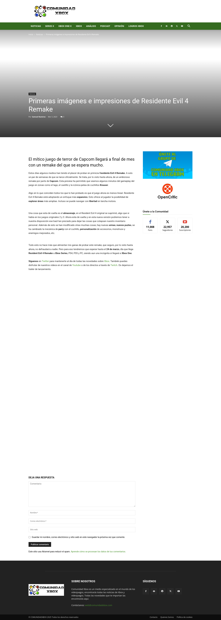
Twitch (113, 265)
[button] (188, 26)
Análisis (91, 26)
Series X (49, 26)
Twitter (45, 261)
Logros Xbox (136, 26)
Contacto (153, 617)
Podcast (105, 26)
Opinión (119, 26)
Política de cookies (184, 617)
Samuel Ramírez (39, 117)
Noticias (36, 26)
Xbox (106, 261)
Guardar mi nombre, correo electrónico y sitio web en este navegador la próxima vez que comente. (78, 537)
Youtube (76, 265)
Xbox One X (65, 26)
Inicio (31, 34)
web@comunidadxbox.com (98, 605)
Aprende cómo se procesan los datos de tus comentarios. (98, 551)
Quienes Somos (167, 617)
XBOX (79, 26)
